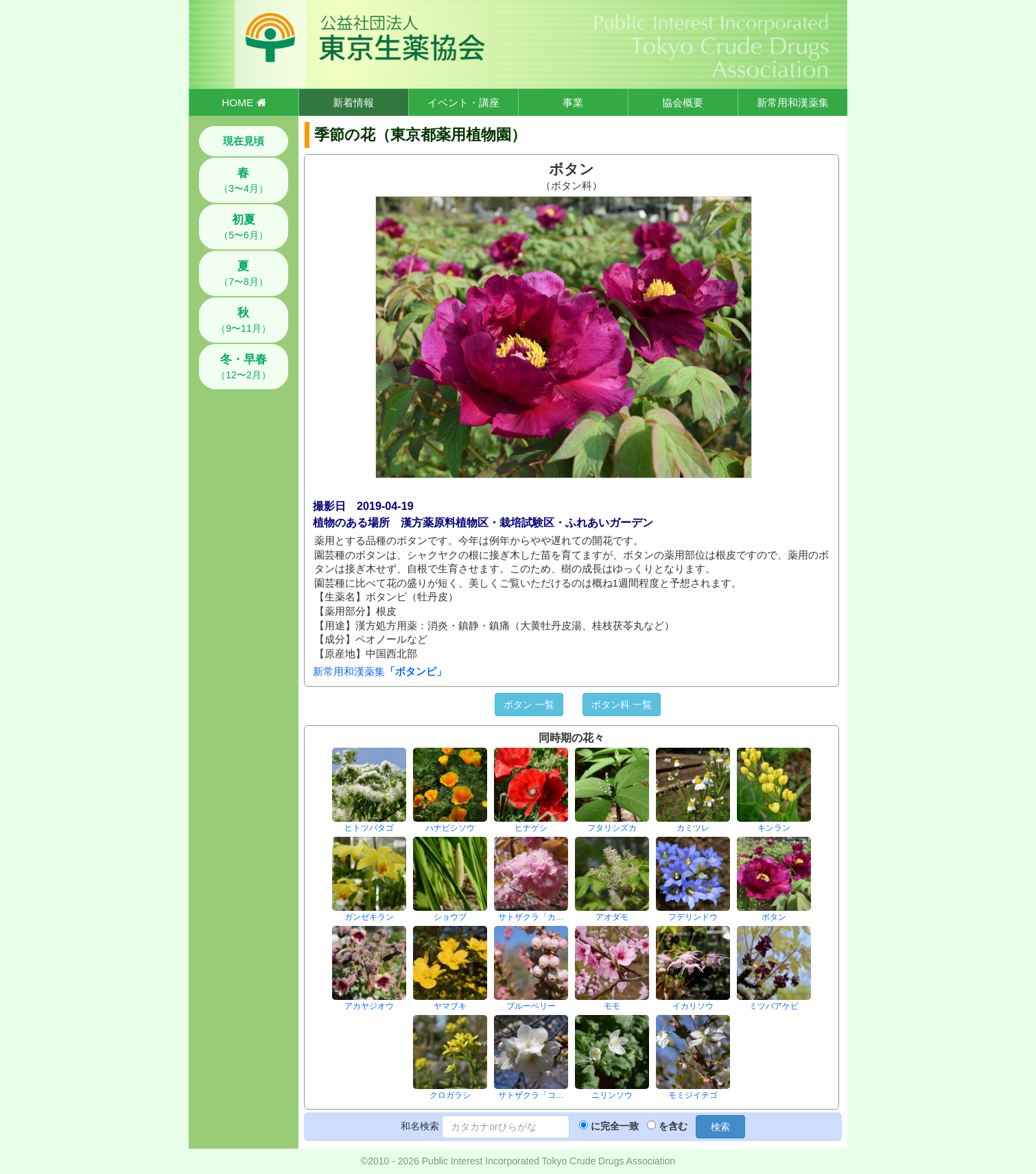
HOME (244, 102)
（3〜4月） (243, 180)
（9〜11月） (243, 320)
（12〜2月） (243, 366)
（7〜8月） (243, 273)
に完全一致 (615, 1126)
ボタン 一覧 (529, 704)
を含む (673, 1126)
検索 (720, 1126)
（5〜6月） (243, 227)
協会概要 (682, 102)
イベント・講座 (463, 102)
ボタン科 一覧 (621, 704)
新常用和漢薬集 (793, 102)
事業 (573, 102)
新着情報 (353, 102)
